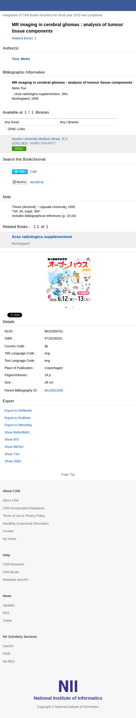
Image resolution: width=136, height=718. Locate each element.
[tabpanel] (69, 280)
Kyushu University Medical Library (36, 139)
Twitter (7, 620)
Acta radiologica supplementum (42, 236)
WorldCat (36, 182)
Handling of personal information (26, 523)
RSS (6, 613)
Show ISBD (13, 461)
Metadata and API (15, 579)
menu (130, 5)
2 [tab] (74, 307)
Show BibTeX (14, 447)
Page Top (68, 474)
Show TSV (12, 454)
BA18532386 (54, 390)
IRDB (6, 653)
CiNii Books (11, 572)
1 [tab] (68, 307)
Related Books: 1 (24, 38)
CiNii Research (13, 564)
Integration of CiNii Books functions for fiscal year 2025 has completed (52, 15)
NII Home (9, 539)
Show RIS (12, 439)
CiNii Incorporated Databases (24, 508)
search (119, 5)
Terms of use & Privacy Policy (24, 516)
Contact (8, 531)
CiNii (20, 5)
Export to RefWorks (18, 410)
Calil (33, 171)
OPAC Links (14, 129)
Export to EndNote (18, 418)
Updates (9, 605)
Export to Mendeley (18, 425)
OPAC (19, 149)
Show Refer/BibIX (17, 432)
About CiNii (11, 500)
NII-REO (9, 661)
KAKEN (8, 646)
